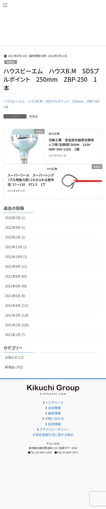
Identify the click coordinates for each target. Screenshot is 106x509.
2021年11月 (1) (16, 247)
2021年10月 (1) (16, 256)
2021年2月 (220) (17, 325)
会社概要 (54, 407)
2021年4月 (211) (17, 305)
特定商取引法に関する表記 (54, 434)
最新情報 (54, 413)
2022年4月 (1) (15, 227)
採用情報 (54, 424)
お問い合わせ (54, 418)
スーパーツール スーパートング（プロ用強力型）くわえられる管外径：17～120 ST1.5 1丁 (31, 179)
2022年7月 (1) (15, 217)
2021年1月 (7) (15, 334)
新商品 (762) (14, 367)
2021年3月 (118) (17, 315)
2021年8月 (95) (16, 276)
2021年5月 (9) (15, 295)
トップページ (54, 402)
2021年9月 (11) (16, 266)
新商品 (11, 62)
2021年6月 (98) (16, 286)
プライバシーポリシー (54, 429)
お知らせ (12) (14, 357)
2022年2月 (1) (15, 237)
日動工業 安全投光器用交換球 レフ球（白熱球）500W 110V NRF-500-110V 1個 (73, 144)
